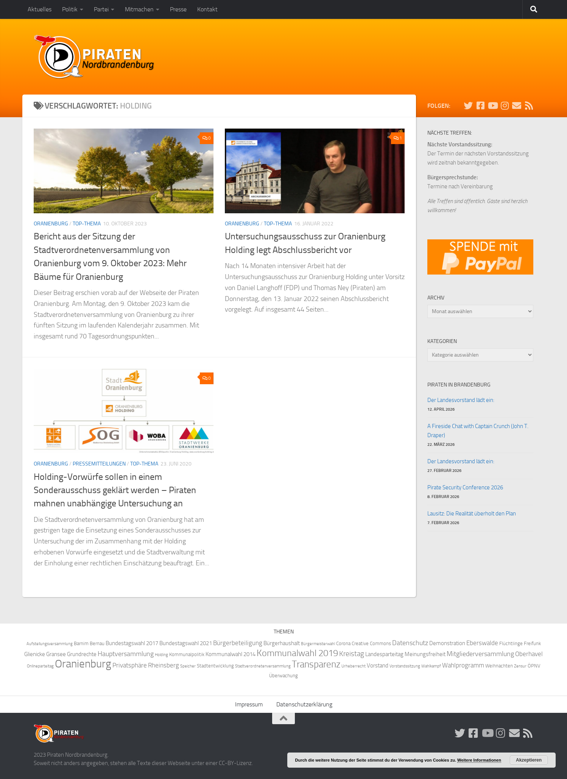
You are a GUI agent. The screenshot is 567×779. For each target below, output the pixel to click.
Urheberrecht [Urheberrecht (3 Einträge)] (353, 666)
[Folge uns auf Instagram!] (504, 105)
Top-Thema (87, 223)
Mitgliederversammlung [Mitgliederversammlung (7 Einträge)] (480, 654)
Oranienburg (51, 223)
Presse (178, 9)
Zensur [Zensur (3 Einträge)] (520, 666)
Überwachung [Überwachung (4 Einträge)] (283, 675)
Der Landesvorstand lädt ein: (460, 400)
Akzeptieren (529, 760)
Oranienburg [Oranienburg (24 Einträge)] (83, 663)
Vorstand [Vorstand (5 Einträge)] (377, 665)
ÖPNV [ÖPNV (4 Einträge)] (534, 666)
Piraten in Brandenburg (459, 385)
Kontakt (207, 9)
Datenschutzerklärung (304, 704)
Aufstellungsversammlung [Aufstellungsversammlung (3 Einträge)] (49, 643)
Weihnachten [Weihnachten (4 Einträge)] (499, 666)
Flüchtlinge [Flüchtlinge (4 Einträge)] (511, 643)
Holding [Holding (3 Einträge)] (161, 654)
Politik (70, 9)
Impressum (249, 704)
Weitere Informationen (479, 760)
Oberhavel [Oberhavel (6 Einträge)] (529, 654)
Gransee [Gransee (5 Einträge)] (56, 654)
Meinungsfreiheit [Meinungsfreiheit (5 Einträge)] (425, 654)
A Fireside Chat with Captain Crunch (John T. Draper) (477, 431)
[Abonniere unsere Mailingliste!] (516, 105)
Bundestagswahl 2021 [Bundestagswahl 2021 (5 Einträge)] (185, 643)
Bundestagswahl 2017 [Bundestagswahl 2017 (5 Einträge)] (132, 643)
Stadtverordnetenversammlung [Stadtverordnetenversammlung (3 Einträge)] (263, 666)
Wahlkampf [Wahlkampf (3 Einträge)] (431, 666)
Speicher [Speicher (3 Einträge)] (188, 666)
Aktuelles (39, 9)
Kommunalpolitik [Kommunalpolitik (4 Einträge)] (186, 654)
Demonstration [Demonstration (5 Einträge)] (447, 643)
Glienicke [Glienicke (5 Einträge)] (34, 654)
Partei (101, 9)
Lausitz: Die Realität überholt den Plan (471, 513)
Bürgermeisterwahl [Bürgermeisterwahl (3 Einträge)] (318, 643)
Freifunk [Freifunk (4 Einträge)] (532, 643)
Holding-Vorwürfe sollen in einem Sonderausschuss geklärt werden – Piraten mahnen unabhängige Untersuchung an (115, 490)
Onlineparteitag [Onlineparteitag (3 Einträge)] (40, 666)
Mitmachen (139, 9)
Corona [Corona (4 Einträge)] (343, 643)
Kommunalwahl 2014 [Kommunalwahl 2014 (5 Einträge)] (230, 654)
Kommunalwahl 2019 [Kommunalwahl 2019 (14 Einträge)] (297, 653)
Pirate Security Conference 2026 (465, 487)
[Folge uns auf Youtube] (492, 105)
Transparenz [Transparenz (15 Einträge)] (316, 664)
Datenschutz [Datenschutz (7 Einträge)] (410, 643)
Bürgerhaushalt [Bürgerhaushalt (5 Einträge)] (281, 643)
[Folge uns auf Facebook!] (480, 105)
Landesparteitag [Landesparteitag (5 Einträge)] (384, 654)
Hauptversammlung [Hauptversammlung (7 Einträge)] (126, 654)
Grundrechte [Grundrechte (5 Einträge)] (82, 654)
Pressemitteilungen (99, 464)
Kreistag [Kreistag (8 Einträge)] (351, 654)
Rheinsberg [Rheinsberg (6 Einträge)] (163, 665)
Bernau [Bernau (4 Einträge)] (97, 643)
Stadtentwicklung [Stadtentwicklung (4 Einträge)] (215, 666)
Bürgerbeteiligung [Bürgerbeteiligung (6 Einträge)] (237, 643)
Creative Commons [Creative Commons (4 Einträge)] (371, 643)
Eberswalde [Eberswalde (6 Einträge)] (482, 643)
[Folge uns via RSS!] (528, 105)
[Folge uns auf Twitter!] (468, 105)
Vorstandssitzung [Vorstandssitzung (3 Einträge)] (404, 666)
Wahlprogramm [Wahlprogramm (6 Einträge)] (463, 665)
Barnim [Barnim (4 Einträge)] (81, 643)
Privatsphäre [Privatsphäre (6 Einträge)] (129, 665)
